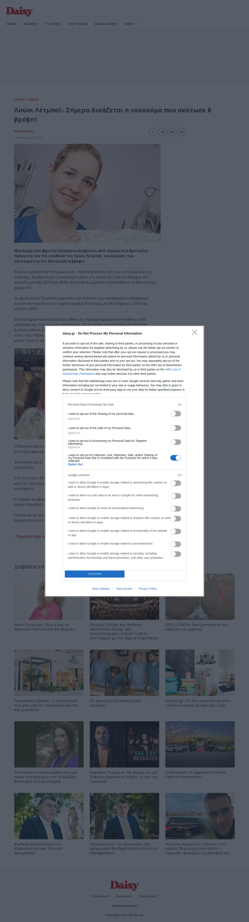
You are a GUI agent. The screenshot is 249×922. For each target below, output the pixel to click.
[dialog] (124, 461)
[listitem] (124, 404)
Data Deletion (101, 588)
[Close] (196, 334)
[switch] (175, 413)
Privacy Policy (148, 588)
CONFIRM (94, 573)
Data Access (124, 588)
